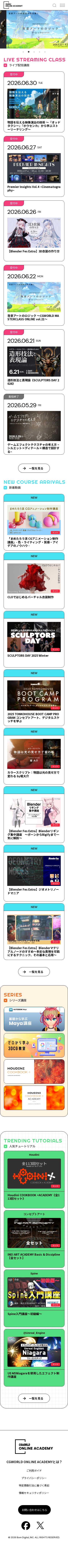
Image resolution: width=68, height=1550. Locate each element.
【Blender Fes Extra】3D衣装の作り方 (33, 251)
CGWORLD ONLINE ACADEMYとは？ (34, 1461)
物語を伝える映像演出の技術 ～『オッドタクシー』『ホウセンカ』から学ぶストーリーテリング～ (33, 125)
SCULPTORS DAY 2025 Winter (28, 655)
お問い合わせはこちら (34, 1510)
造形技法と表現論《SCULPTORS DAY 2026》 (33, 382)
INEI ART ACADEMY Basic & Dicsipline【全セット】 (34, 1256)
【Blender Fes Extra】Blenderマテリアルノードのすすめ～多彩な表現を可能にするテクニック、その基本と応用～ (33, 951)
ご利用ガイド (34, 1470)
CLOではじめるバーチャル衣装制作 (30, 597)
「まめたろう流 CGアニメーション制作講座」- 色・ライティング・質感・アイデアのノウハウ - (32, 542)
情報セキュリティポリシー (34, 1493)
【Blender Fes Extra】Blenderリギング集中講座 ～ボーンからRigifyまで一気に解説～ (33, 834)
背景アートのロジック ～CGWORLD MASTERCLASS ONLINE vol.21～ (33, 317)
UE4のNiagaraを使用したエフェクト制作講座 (33, 1375)
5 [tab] (45, 52)
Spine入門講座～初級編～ (25, 1314)
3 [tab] (34, 52)
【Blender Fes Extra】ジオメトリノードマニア (33, 891)
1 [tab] (23, 52)
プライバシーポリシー (34, 1478)
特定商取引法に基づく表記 (34, 1485)
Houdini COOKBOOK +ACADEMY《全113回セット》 (34, 1197)
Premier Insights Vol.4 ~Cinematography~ (34, 188)
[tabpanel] (34, 29)
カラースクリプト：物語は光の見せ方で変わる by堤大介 (33, 774)
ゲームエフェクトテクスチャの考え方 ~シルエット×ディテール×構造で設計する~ (33, 448)
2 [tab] (28, 52)
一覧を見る (36, 468)
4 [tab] (39, 52)
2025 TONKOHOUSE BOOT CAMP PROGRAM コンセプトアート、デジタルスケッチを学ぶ (33, 717)
